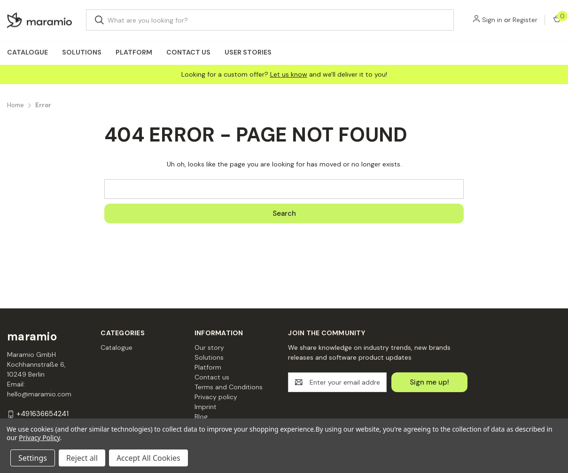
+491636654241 (42, 414)
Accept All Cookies (148, 458)
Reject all (82, 458)
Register (525, 20)
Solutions (81, 52)
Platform (134, 52)
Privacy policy (216, 397)
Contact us (188, 52)
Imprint (206, 406)
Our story (209, 347)
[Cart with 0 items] (556, 20)
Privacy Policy (39, 437)
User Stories (248, 52)
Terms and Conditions (229, 387)
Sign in (492, 20)
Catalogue (27, 52)
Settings (32, 458)
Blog (201, 416)
